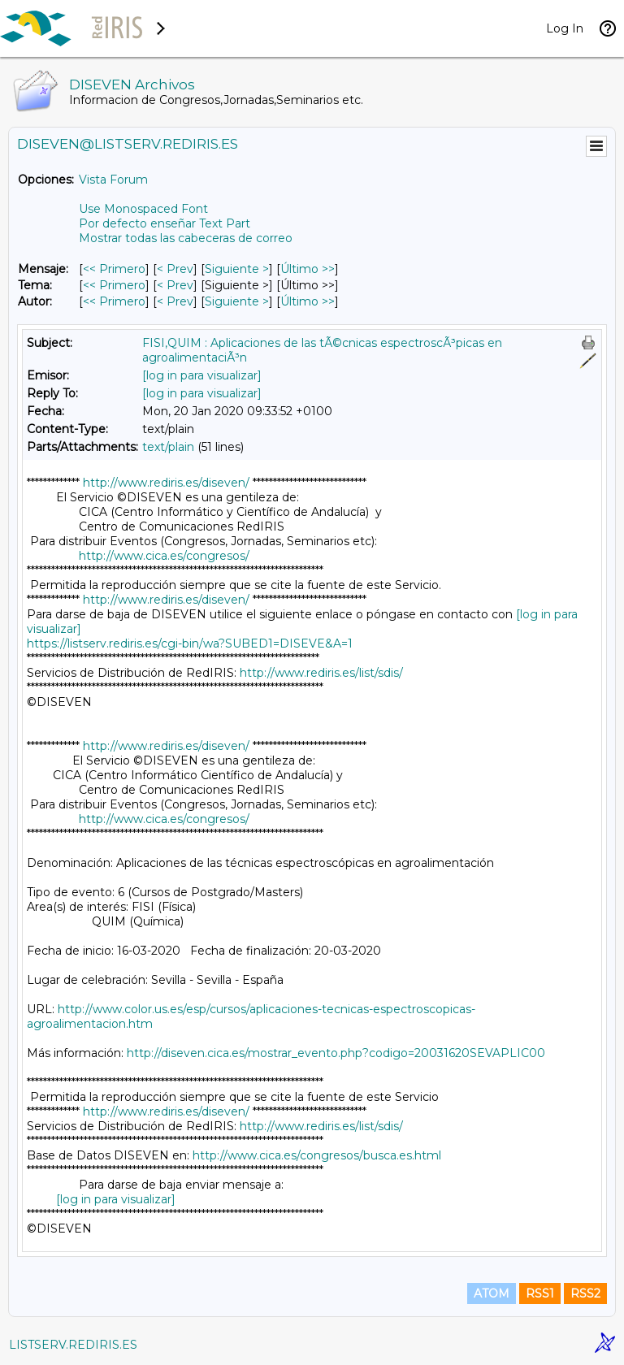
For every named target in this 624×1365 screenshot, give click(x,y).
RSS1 (540, 1293)
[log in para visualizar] (202, 375)
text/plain (168, 447)
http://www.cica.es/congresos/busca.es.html (317, 1155)
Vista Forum (113, 179)
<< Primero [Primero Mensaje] (114, 269)
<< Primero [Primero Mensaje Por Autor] (114, 301)
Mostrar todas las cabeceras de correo (185, 238)
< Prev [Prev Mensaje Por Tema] (175, 285)
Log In (564, 28)
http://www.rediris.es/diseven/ (166, 482)
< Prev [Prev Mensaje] (175, 269)
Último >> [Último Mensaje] (307, 269)
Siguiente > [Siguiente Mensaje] (237, 269)
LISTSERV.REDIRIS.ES (73, 1344)
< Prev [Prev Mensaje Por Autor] (175, 301)
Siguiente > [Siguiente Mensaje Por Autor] (237, 301)
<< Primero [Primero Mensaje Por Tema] (114, 285)
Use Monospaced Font (143, 209)
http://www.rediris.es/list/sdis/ (321, 672)
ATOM (491, 1293)
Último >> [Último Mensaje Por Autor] (307, 301)
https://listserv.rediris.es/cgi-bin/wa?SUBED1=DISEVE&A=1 (190, 643)
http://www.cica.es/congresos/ (164, 555)
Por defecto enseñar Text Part (164, 223)
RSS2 (585, 1293)
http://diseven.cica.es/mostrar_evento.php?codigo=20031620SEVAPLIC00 (336, 1053)
